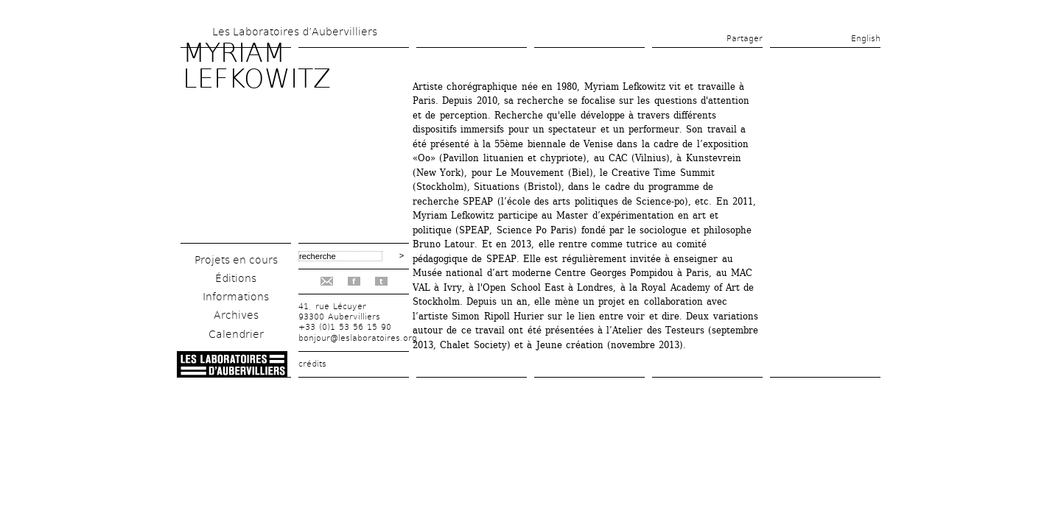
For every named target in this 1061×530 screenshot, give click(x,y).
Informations (236, 297)
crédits (312, 364)
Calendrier (236, 334)
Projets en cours (236, 260)
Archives (236, 315)
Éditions (235, 278)
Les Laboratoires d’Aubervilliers (294, 32)
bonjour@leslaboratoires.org (357, 338)
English (865, 38)
